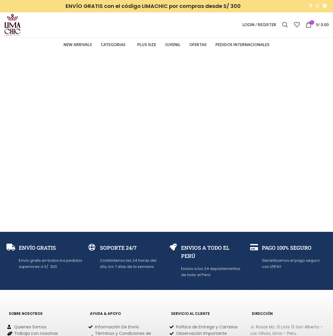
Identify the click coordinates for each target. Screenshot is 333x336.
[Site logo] (12, 25)
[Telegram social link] (325, 6)
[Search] (285, 25)
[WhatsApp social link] (317, 6)
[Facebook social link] (311, 6)
